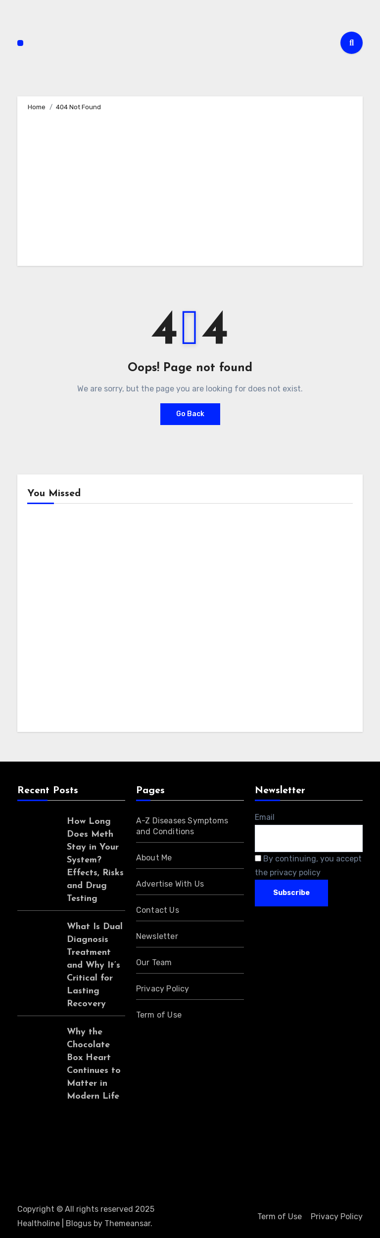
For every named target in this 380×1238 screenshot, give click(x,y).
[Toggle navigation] (20, 43)
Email (265, 817)
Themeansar (127, 1223)
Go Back (190, 414)
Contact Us (157, 910)
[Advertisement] (191, 187)
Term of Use (159, 1015)
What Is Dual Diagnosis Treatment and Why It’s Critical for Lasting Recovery (95, 965)
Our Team (154, 962)
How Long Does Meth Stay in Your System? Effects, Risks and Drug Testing (95, 860)
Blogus (79, 1223)
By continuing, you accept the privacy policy (308, 865)
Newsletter (157, 936)
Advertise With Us (170, 884)
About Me (154, 857)
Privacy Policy (163, 988)
